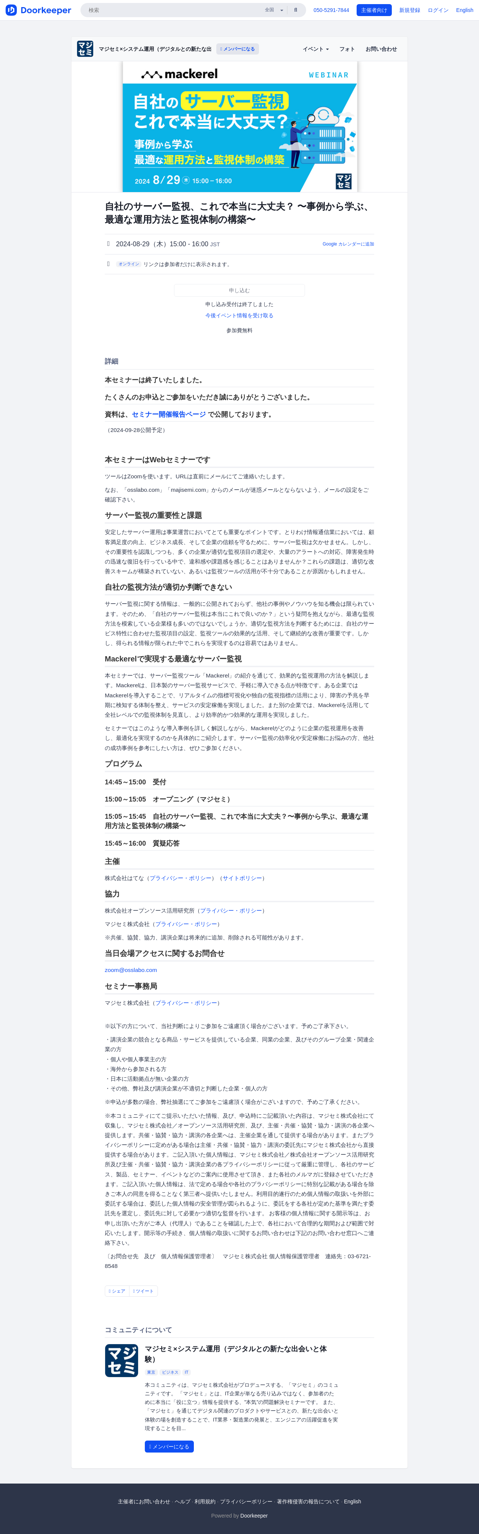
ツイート (143, 1291)
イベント (316, 49)
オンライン (129, 264)
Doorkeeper (254, 1516)
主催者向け (374, 10)
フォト (347, 49)
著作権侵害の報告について (308, 1501)
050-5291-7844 (331, 10)
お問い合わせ (381, 49)
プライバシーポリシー (246, 1501)
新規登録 (409, 10)
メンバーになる (237, 49)
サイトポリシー (242, 878)
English (464, 10)
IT (187, 1372)
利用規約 (205, 1501)
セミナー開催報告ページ (169, 414)
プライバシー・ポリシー (180, 878)
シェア (117, 1291)
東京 (151, 1372)
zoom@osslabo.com (131, 970)
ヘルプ (182, 1501)
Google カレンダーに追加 (348, 244)
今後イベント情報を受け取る (239, 315)
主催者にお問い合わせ (144, 1501)
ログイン (438, 10)
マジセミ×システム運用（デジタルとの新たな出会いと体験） (171, 49)
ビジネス (170, 1372)
